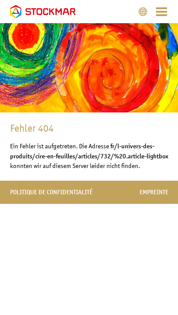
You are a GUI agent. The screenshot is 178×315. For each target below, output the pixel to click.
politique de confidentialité (51, 192)
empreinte (154, 192)
